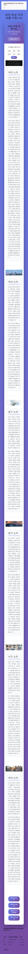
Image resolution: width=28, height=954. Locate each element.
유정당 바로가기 (14, 39)
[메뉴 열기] (4, 7)
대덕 (19, 54)
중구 (9, 54)
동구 (19, 50)
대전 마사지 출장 (14, 918)
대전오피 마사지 (14, 898)
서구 (14, 54)
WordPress (6, 949)
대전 (9, 50)
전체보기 (14, 57)
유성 (14, 50)
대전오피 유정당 (14, 905)
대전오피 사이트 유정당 (14, 911)
